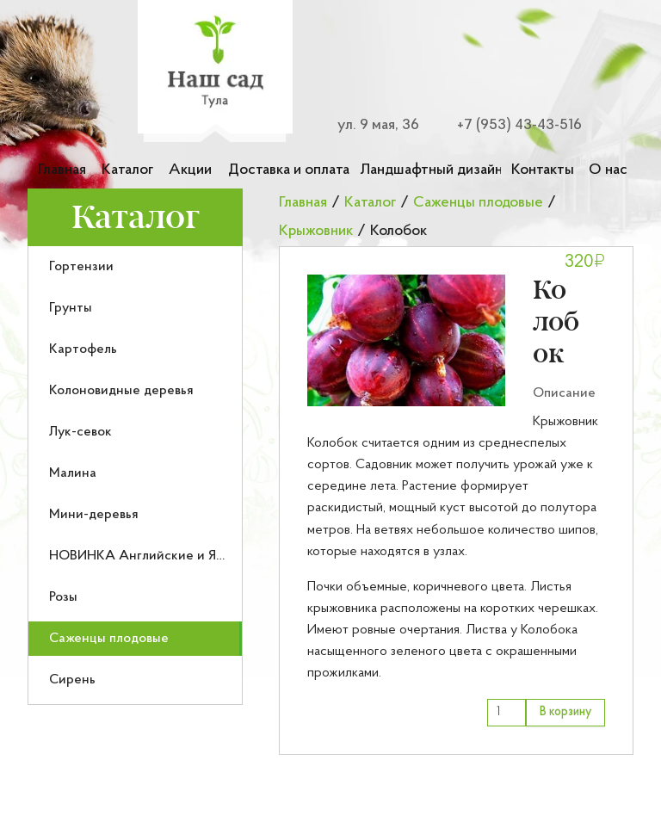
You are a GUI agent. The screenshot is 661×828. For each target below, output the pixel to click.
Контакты (542, 170)
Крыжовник (316, 231)
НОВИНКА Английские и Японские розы (175, 556)
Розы (63, 597)
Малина (72, 473)
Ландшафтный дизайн (430, 170)
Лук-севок (80, 432)
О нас (608, 170)
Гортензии (81, 267)
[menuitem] (135, 267)
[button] (406, 340)
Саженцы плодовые (109, 639)
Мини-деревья (94, 515)
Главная (62, 170)
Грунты (70, 308)
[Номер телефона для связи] (509, 125)
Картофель (83, 349)
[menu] (135, 475)
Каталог (127, 170)
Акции (190, 170)
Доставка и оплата (288, 170)
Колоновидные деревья (121, 391)
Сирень (72, 680)
